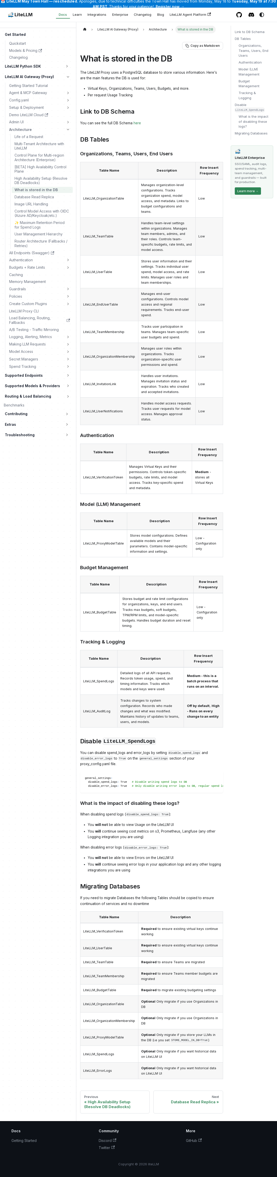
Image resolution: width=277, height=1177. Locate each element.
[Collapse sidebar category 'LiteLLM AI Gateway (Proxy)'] (68, 77)
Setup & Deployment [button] (26, 107)
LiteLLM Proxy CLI (24, 311)
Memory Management (27, 281)
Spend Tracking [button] (22, 366)
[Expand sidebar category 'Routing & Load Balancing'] (68, 396)
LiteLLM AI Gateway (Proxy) (29, 76)
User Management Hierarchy (38, 234)
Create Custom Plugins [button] (28, 303)
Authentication (250, 62)
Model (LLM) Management (249, 71)
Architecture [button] (20, 129)
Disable (250, 107)
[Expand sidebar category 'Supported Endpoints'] (68, 375)
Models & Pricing (25, 50)
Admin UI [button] (16, 122)
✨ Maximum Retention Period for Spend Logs (39, 224)
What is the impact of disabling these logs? (253, 121)
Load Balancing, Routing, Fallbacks (39, 320)
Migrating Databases (251, 133)
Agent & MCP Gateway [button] (28, 92)
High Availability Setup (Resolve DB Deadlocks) (40, 180)
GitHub (194, 1140)
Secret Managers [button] (23, 359)
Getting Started (24, 1140)
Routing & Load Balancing (28, 396)
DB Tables (243, 39)
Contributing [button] (16, 414)
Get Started (15, 34)
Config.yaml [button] (19, 100)
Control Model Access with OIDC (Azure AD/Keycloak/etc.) (41, 213)
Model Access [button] (21, 351)
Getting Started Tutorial (28, 85)
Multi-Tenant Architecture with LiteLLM (39, 146)
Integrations (97, 14)
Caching (16, 275)
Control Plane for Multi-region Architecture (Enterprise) (39, 157)
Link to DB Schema (250, 32)
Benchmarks (14, 405)
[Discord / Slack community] (251, 15)
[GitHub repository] (239, 15)
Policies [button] (15, 296)
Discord (107, 1140)
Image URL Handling (31, 204)
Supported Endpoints (24, 375)
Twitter (107, 1147)
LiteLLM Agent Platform (190, 14)
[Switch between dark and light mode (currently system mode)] (262, 15)
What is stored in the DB (36, 190)
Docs (63, 14)
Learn (77, 14)
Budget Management (249, 83)
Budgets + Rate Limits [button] (27, 267)
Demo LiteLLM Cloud (28, 115)
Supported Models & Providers (32, 386)
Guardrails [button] (17, 289)
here (137, 123)
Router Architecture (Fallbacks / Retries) (40, 243)
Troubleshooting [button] (20, 435)
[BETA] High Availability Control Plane (40, 169)
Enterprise (120, 14)
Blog (160, 14)
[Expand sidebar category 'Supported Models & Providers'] (68, 386)
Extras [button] (10, 424)
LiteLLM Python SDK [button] (23, 66)
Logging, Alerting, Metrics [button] (30, 337)
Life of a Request (28, 136)
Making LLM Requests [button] (27, 344)
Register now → (170, 6)
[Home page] (84, 29)
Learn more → (248, 191)
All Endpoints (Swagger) (31, 253)
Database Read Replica (34, 197)
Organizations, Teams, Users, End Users (253, 50)
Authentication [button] (21, 260)
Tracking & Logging (247, 95)
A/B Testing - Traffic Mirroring (34, 329)
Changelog (142, 14)
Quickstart (17, 43)
